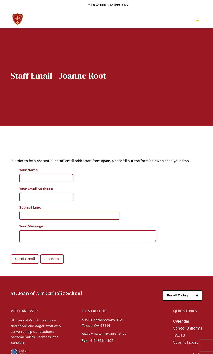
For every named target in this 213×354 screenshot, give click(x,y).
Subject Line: (30, 207)
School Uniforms (187, 329)
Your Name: (28, 170)
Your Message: (31, 226)
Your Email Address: (36, 189)
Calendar (181, 322)
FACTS (179, 336)
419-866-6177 (118, 5)
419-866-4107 (101, 342)
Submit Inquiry (186, 343)
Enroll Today (184, 297)
